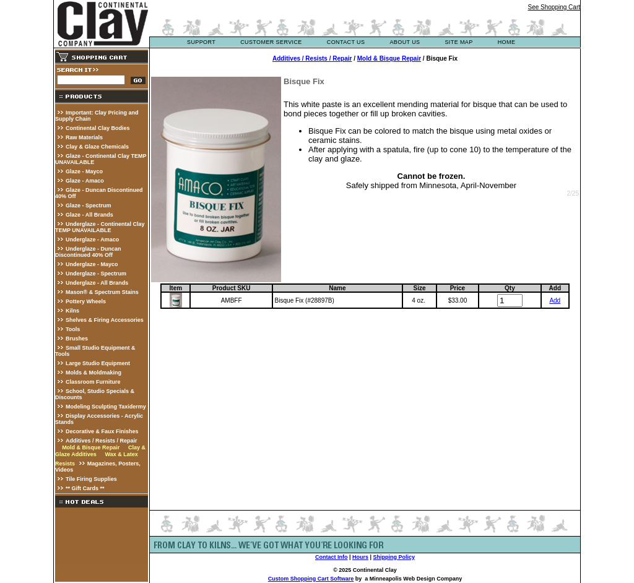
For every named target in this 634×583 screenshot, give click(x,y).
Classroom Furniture (93, 382)
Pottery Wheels (86, 301)
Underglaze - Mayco (92, 264)
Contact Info (331, 557)
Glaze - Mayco (84, 171)
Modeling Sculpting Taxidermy (106, 407)
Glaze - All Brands (89, 215)
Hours (360, 557)
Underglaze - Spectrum (96, 273)
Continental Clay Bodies (98, 128)
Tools (73, 329)
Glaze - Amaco (85, 181)
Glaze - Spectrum (88, 205)
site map (458, 42)
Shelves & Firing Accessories (105, 320)
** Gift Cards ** (85, 488)
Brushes (77, 338)
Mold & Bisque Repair (90, 447)
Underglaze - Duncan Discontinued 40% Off (88, 252)
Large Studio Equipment (98, 363)
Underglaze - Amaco (92, 239)
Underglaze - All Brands (97, 283)
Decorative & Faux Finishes (102, 431)
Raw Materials (84, 137)
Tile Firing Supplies (91, 479)
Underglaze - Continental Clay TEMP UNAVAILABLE (100, 227)
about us (404, 42)
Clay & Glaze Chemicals (97, 147)
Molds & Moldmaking (93, 372)
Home (507, 42)
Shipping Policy (394, 557)
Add (554, 300)
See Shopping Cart (554, 7)
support (201, 42)
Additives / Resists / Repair (101, 441)
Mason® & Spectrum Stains (102, 292)
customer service (271, 42)
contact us (346, 42)
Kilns (72, 311)
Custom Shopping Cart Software (311, 579)
